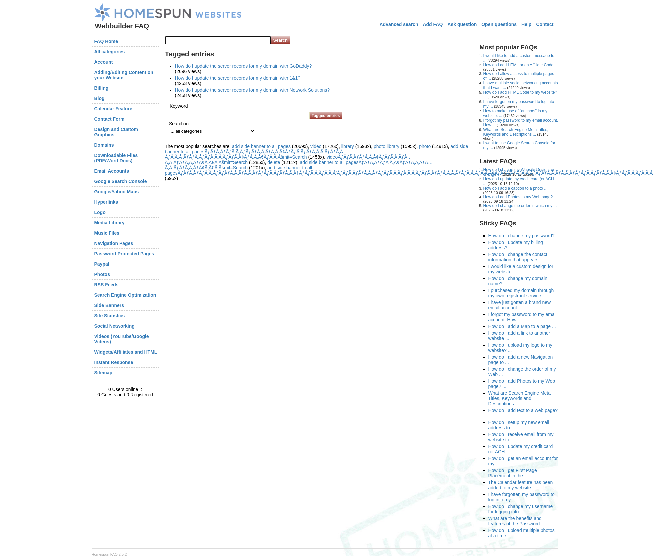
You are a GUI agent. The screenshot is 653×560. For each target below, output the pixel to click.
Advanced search (398, 24)
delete (273, 162)
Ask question (462, 24)
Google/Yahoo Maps (116, 191)
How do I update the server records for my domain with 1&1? (238, 78)
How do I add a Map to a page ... (522, 326)
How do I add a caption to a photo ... (515, 188)
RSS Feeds (106, 284)
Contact (544, 24)
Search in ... (181, 123)
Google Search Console (120, 181)
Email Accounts (111, 171)
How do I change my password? (521, 235)
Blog (99, 98)
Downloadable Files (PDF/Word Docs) (116, 158)
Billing (101, 88)
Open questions (499, 24)
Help (526, 24)
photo (425, 146)
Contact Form (109, 119)
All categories (109, 51)
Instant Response (113, 362)
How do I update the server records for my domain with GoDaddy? (243, 66)
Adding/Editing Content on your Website (123, 75)
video (315, 146)
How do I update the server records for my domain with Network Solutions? (252, 90)
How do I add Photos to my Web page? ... (520, 197)
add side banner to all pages (261, 146)
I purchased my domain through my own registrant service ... (521, 293)
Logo (100, 212)
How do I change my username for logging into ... (520, 509)
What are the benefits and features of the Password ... (516, 521)
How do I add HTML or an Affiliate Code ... (520, 65)
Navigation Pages (113, 243)
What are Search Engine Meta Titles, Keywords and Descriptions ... (515, 132)
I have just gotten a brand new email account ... (519, 305)
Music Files (106, 233)
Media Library (109, 222)
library (347, 146)
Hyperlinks (106, 202)
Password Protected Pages (124, 253)
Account (103, 62)
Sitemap (103, 372)
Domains (104, 145)
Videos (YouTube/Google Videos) (121, 339)
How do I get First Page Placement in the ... (512, 473)
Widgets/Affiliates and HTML (125, 352)
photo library (386, 146)
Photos (102, 274)
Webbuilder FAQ (122, 26)
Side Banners (109, 305)
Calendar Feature (113, 108)
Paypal (101, 264)
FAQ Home (106, 41)
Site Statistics (109, 315)
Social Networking (114, 326)
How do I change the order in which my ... (520, 205)
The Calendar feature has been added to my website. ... (520, 485)
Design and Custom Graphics (116, 132)
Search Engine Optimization (125, 295)
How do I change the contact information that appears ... (517, 257)
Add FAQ (433, 24)
